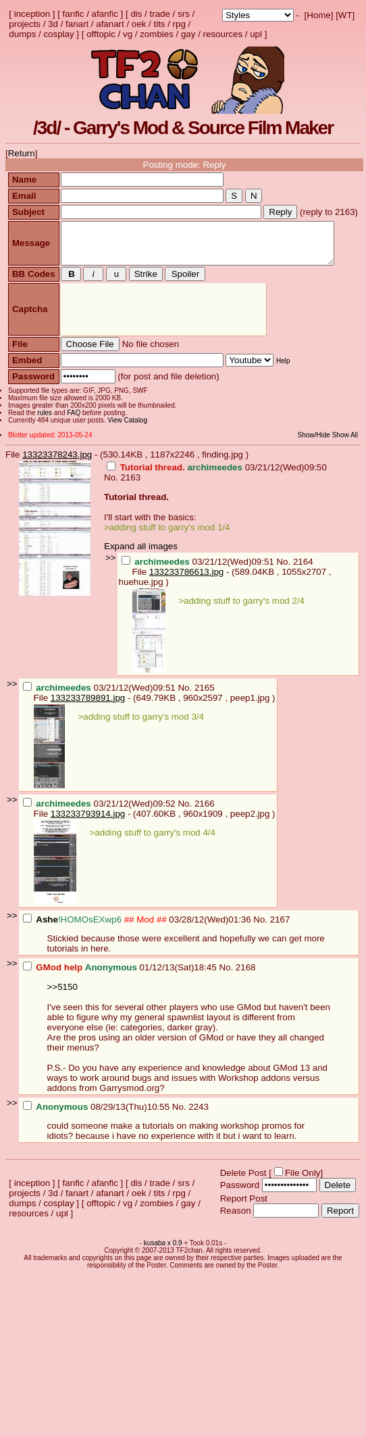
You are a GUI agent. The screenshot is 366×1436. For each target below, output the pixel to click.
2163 (130, 499)
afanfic (105, 14)
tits (159, 24)
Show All (352, 456)
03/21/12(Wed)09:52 (100, 825)
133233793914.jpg (88, 835)
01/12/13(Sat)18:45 (121, 989)
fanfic (73, 14)
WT (345, 15)
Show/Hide (320, 456)
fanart (77, 24)
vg (127, 34)
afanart (110, 24)
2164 (303, 583)
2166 (204, 825)
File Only (303, 1194)
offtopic (100, 34)
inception (32, 14)
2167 (280, 941)
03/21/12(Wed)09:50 (217, 489)
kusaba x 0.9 (163, 1264)
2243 (198, 1128)
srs (184, 14)
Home (319, 15)
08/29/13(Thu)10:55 (97, 1128)
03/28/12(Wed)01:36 (138, 941)
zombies (157, 34)
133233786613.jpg (186, 593)
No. (112, 499)
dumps (22, 34)
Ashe (47, 941)
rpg (179, 24)
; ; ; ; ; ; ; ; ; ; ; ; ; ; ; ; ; (258, 15)
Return (21, 153)
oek (139, 24)
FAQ (72, 434)
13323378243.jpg (57, 476)
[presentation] (162, 331)
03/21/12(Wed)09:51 (199, 583)
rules (43, 434)
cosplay (58, 34)
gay (188, 34)
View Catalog (126, 441)
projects (25, 24)
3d (53, 24)
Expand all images (141, 568)
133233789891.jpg (88, 719)
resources (223, 34)
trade (160, 14)
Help (281, 382)
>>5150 (62, 1008)
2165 (204, 709)
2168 (246, 989)
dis (136, 14)
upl (256, 34)
